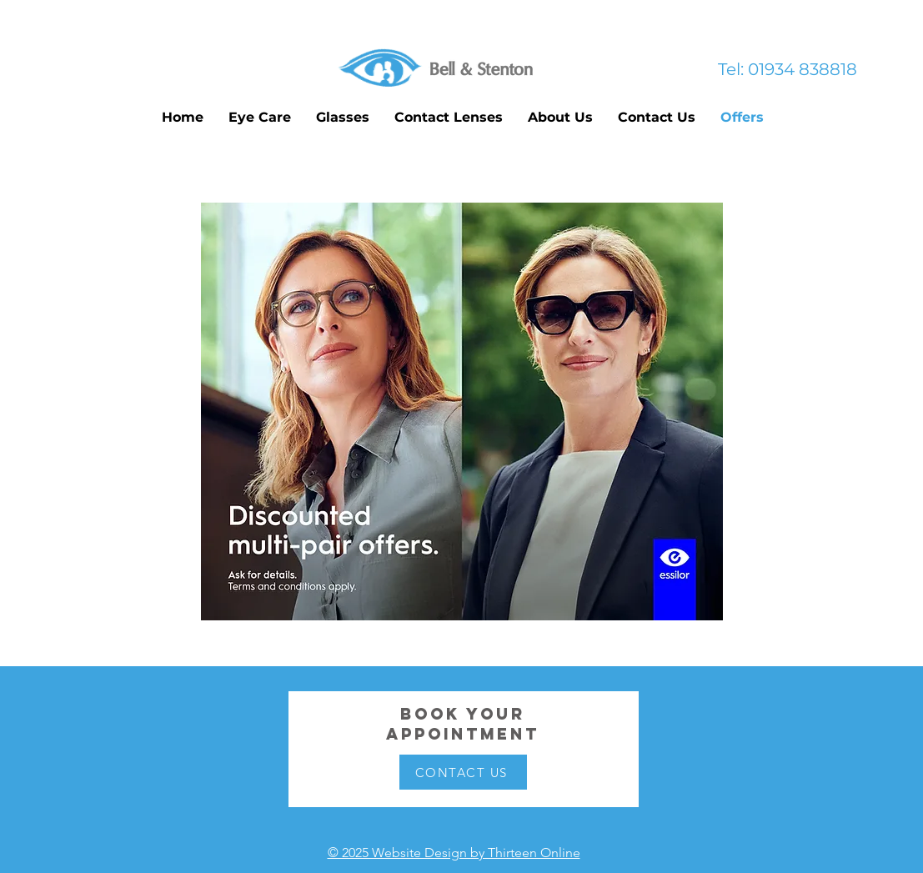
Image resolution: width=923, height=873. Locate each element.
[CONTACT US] (463, 772)
